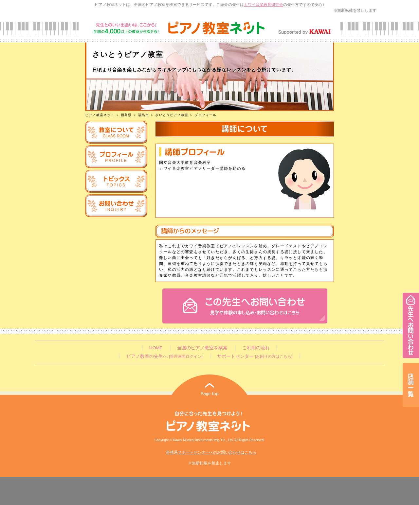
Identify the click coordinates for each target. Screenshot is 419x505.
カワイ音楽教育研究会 (263, 4)
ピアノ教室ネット (100, 115)
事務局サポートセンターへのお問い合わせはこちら (211, 452)
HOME (156, 347)
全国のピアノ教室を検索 (202, 347)
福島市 (143, 115)
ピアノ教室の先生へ (164, 356)
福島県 (126, 115)
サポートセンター (254, 356)
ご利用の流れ (256, 347)
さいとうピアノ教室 (171, 115)
